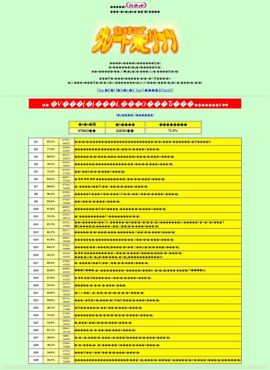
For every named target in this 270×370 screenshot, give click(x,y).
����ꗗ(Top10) (158, 90)
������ (144, 115)
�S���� (125, 115)
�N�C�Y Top (129, 90)
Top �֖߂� (106, 90)
